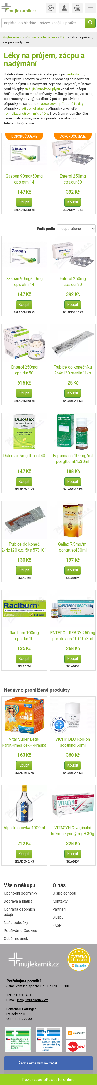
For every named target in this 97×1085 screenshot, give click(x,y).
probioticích (75, 74)
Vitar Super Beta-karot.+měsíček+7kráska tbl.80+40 (24, 742)
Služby (58, 917)
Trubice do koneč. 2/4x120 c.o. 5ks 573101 (24, 547)
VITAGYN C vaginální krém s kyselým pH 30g (72, 830)
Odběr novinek (16, 938)
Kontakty (60, 901)
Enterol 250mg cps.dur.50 (24, 370)
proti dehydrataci (31, 108)
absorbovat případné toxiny (62, 104)
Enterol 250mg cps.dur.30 (72, 179)
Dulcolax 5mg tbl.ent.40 (24, 455)
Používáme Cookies (20, 930)
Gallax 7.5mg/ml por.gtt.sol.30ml (72, 547)
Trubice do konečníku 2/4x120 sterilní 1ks (73, 370)
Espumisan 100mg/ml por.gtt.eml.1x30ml (73, 458)
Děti (63, 37)
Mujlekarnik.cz (13, 37)
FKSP (57, 925)
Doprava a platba (18, 901)
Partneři (59, 909)
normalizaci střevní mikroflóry (26, 113)
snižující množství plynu (42, 89)
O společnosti (64, 893)
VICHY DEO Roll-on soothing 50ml (72, 742)
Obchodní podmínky (20, 893)
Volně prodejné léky (42, 37)
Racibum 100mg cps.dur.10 (24, 635)
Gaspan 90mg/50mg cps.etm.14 (24, 179)
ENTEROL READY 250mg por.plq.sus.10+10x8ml (72, 635)
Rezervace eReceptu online (48, 1079)
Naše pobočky (16, 922)
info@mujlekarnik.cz (32, 1000)
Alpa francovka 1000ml (24, 827)
